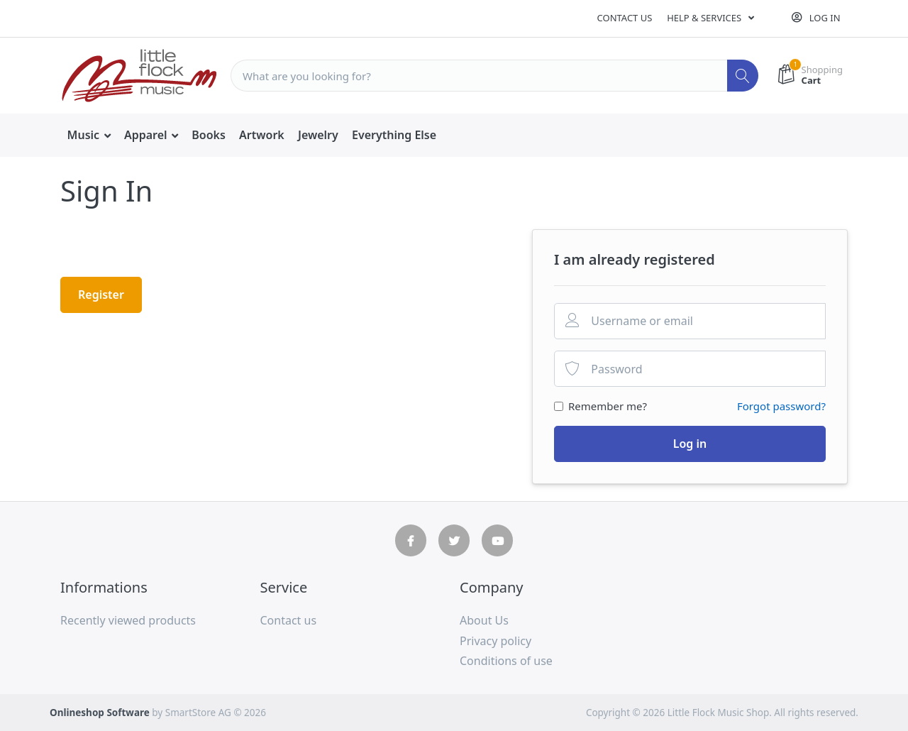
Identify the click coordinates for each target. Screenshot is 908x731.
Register (101, 294)
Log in (690, 443)
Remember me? (607, 406)
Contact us (625, 17)
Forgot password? (781, 406)
